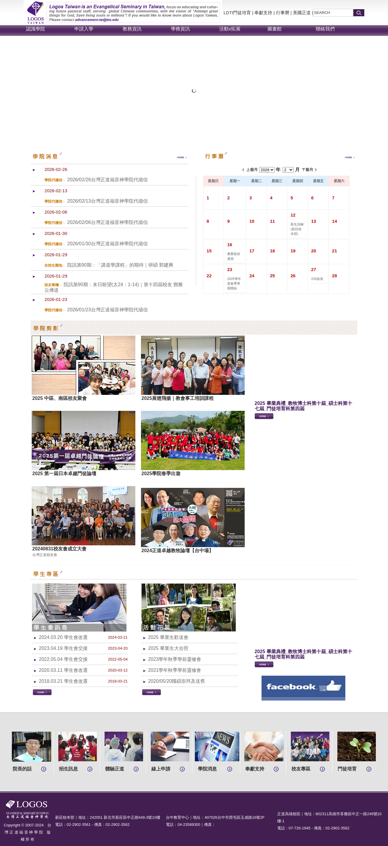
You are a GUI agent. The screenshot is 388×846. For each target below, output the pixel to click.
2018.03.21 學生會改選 (63, 681)
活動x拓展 (230, 28)
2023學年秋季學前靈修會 (174, 659)
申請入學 (83, 28)
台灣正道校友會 (44, 555)
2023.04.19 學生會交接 (63, 648)
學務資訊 (180, 28)
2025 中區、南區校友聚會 (59, 398)
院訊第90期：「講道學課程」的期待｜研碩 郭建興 (120, 264)
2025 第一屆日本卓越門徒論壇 (64, 473)
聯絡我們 (325, 28)
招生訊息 (68, 768)
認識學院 (35, 28)
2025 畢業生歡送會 (168, 637)
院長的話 (22, 768)
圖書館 (274, 28)
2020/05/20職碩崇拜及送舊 (176, 681)
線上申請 (160, 768)
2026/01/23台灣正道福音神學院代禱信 (107, 309)
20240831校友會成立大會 (59, 548)
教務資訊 (132, 28)
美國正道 (302, 12)
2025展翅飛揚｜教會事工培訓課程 (178, 398)
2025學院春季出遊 (161, 473)
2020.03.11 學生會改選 (63, 670)
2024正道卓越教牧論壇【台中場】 (178, 550)
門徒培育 (347, 768)
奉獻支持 (263, 12)
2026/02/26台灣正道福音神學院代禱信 (107, 179)
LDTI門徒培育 (237, 12)
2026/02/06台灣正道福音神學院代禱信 (107, 222)
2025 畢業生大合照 (168, 648)
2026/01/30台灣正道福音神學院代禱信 (107, 243)
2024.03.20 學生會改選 (63, 637)
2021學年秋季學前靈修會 (174, 670)
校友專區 (300, 768)
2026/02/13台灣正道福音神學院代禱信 (107, 201)
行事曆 (282, 12)
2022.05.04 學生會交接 (63, 659)
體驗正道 (114, 768)
